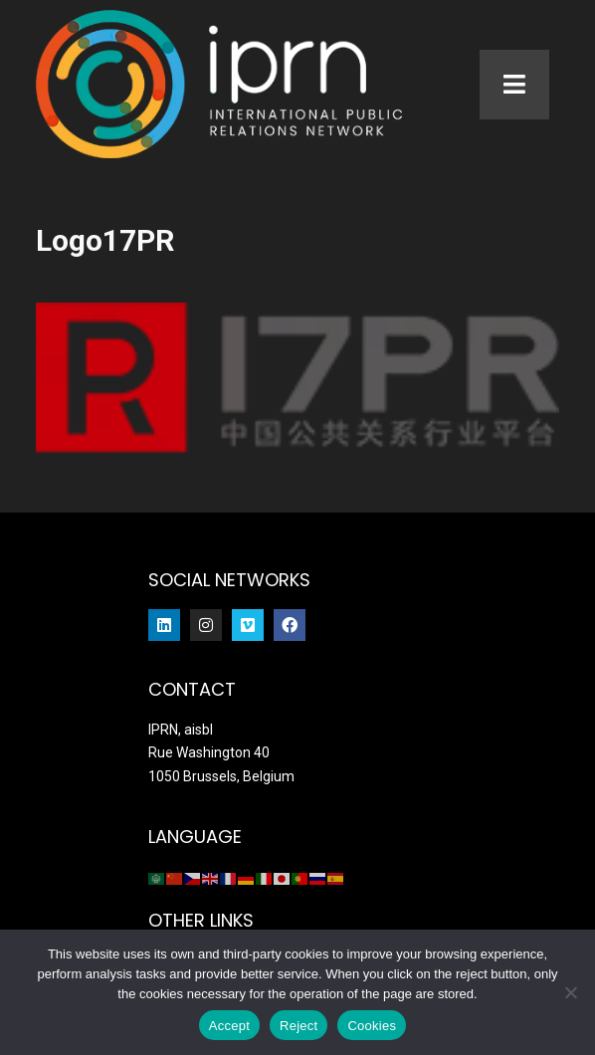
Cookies (371, 1025)
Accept (229, 1025)
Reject (298, 1025)
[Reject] (570, 992)
